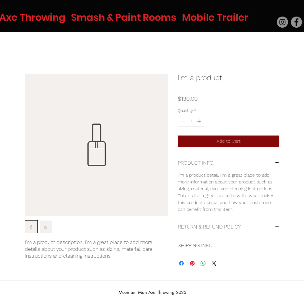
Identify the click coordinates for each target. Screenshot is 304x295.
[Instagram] (282, 22)
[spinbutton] (191, 121)
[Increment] (199, 121)
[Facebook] (296, 22)
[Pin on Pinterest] (192, 263)
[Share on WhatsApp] (203, 263)
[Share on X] (214, 263)
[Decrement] (182, 121)
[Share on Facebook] (181, 263)
